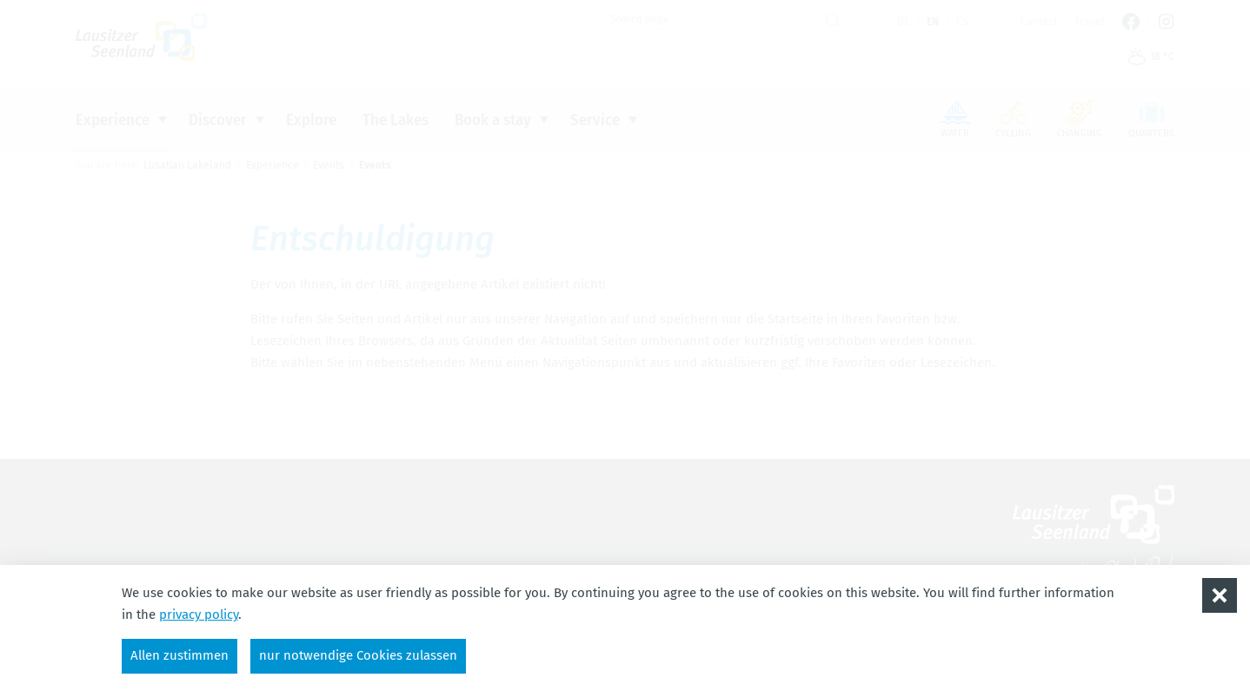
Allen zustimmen (179, 655)
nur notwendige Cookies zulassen (358, 655)
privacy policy (198, 614)
